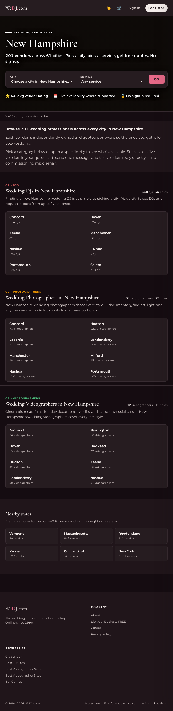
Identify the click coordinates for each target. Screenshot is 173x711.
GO (156, 79)
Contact (97, 628)
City (13, 76)
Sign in (134, 8)
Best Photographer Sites (23, 669)
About (95, 615)
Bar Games (13, 681)
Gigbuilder (13, 656)
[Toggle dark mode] (108, 8)
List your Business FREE (108, 621)
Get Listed (156, 8)
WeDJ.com (12, 116)
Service (86, 76)
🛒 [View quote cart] (119, 7)
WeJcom (16, 8)
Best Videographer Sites (23, 675)
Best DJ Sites (15, 663)
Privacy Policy (101, 634)
